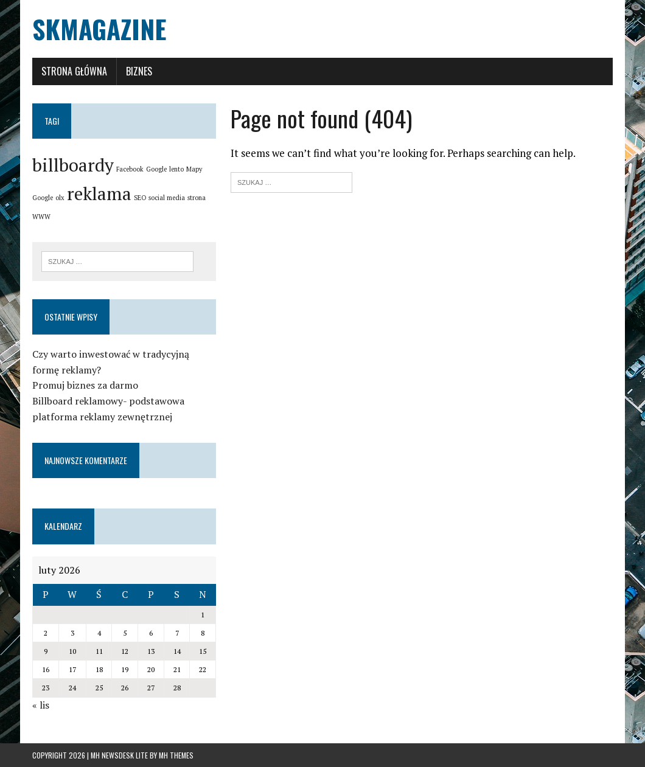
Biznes (139, 71)
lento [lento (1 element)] (176, 169)
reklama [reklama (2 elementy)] (99, 193)
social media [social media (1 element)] (166, 197)
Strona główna (74, 71)
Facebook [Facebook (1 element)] (130, 169)
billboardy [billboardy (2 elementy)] (73, 164)
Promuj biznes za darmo (85, 385)
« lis (40, 705)
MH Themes (176, 755)
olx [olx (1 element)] (59, 197)
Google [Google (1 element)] (156, 169)
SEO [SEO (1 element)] (140, 197)
